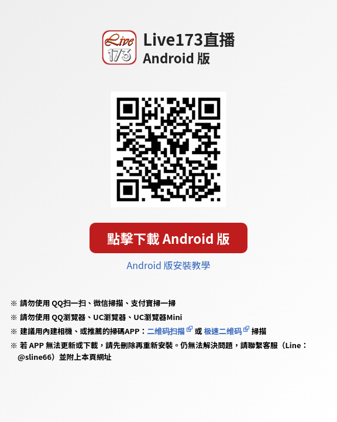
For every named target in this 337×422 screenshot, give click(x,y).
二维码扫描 (166, 330)
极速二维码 (223, 330)
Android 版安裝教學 (169, 265)
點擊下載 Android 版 (168, 238)
